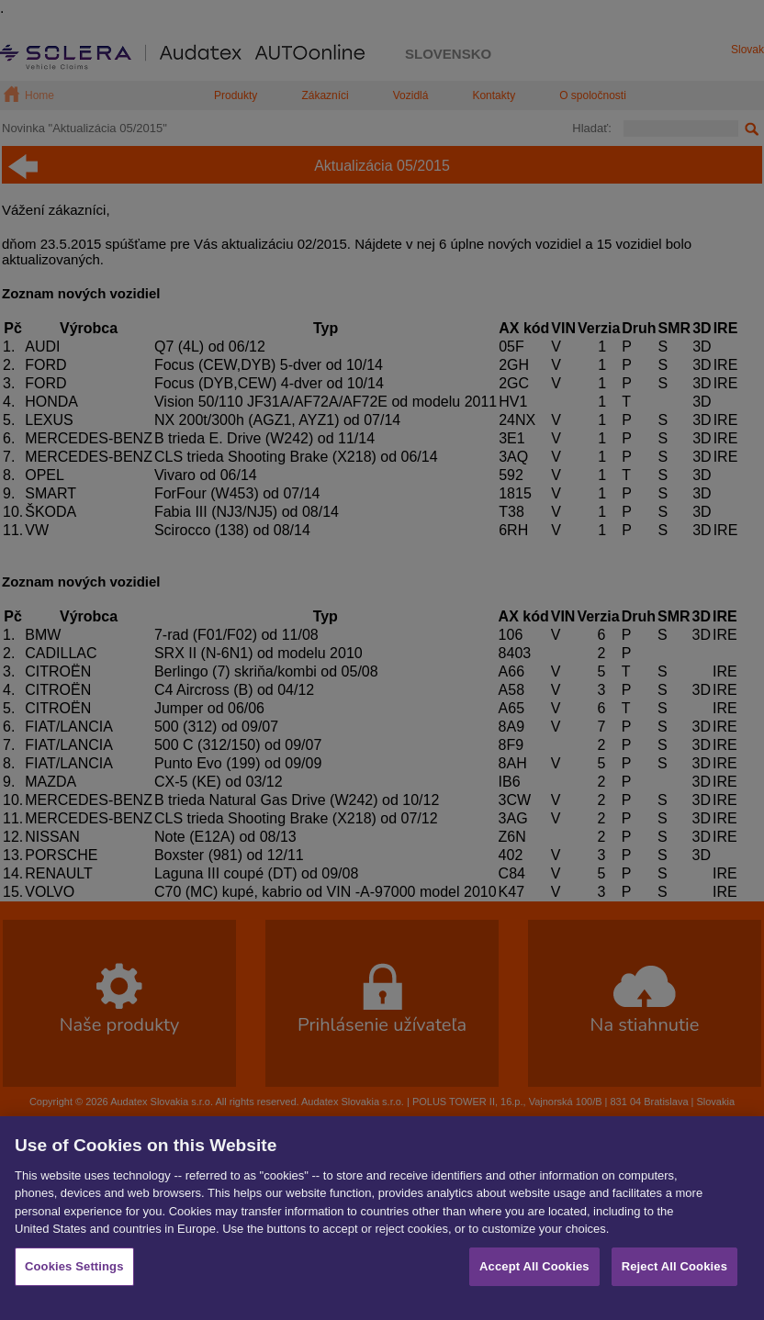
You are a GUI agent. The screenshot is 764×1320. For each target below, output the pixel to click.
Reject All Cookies (674, 1281)
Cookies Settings (74, 1281)
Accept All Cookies (534, 1281)
